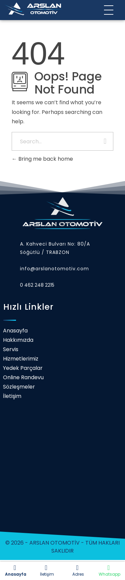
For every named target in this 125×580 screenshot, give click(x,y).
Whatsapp (108, 570)
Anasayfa (15, 570)
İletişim (46, 570)
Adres (77, 570)
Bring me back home (42, 159)
